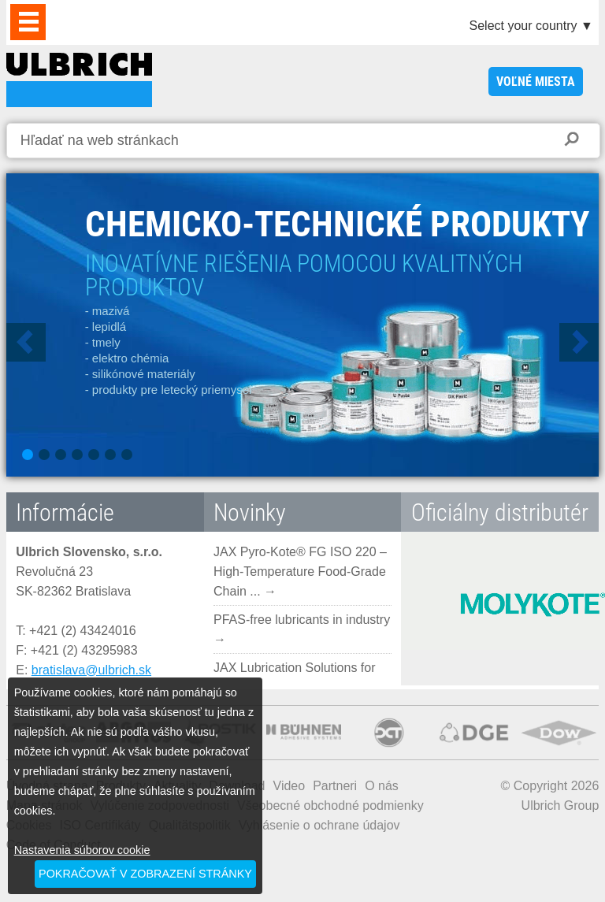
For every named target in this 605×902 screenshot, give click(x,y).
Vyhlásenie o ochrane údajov (319, 825)
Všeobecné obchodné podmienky (330, 805)
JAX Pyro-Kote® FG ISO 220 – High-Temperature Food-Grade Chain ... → (300, 571)
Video (289, 785)
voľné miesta (535, 81)
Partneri (335, 785)
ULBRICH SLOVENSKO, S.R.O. (79, 80)
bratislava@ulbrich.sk (91, 670)
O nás (382, 785)
